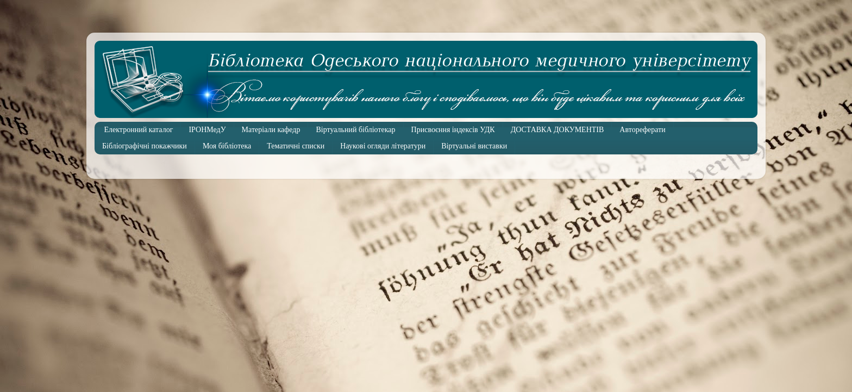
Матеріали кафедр (271, 130)
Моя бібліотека (227, 146)
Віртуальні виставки (474, 146)
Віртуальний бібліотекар (355, 130)
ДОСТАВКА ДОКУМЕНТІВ (557, 130)
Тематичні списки (295, 146)
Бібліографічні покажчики (144, 146)
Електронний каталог (138, 130)
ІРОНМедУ (207, 130)
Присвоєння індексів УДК (453, 130)
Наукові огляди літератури (382, 146)
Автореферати (642, 130)
